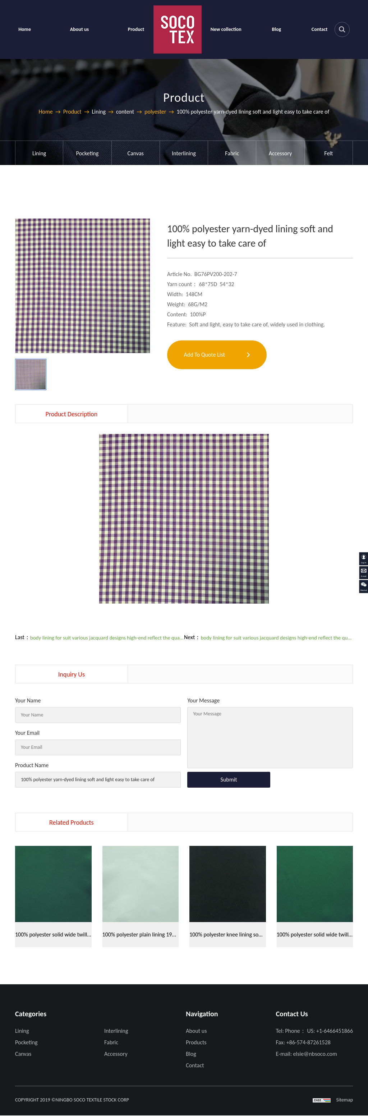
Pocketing (87, 153)
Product (136, 29)
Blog (276, 29)
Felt (328, 153)
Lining (39, 153)
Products (196, 1044)
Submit (229, 779)
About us (79, 29)
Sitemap (344, 1102)
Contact (320, 29)
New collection (226, 29)
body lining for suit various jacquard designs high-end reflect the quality (107, 637)
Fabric (232, 153)
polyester (155, 111)
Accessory (280, 153)
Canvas (136, 153)
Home (24, 29)
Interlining (184, 153)
